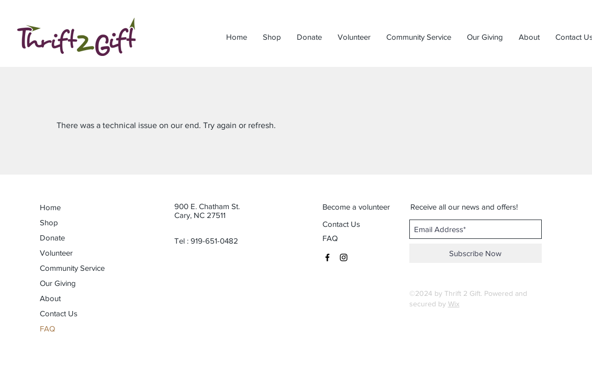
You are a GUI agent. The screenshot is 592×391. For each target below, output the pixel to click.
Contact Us (58, 313)
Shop (49, 222)
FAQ (47, 328)
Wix (454, 304)
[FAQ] (331, 237)
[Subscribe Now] (475, 253)
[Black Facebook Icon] (327, 257)
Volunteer (56, 252)
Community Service (69, 267)
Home (50, 207)
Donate (52, 237)
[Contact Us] (355, 223)
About (50, 298)
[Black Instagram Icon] (344, 257)
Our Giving (58, 283)
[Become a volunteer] (356, 206)
